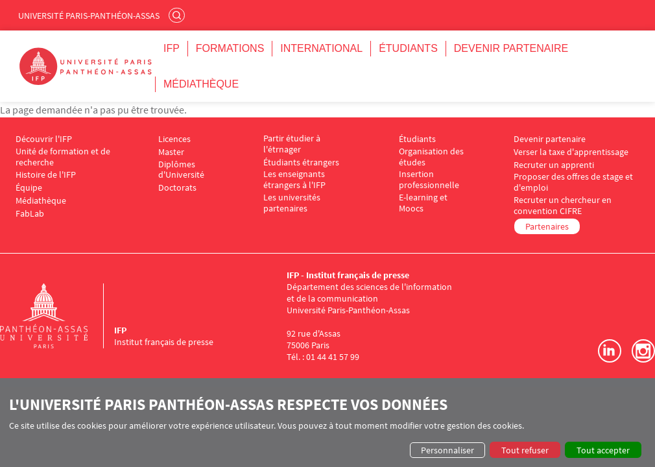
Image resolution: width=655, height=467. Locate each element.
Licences (174, 139)
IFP (171, 48)
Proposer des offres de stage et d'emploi (573, 182)
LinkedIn (609, 351)
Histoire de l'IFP (46, 174)
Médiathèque (201, 84)
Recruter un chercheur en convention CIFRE (563, 206)
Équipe (29, 187)
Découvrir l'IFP (44, 139)
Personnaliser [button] (447, 450)
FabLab (30, 213)
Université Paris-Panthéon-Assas (89, 15)
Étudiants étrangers (301, 162)
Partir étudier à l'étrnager (291, 144)
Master (171, 152)
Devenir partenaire (511, 48)
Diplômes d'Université (181, 170)
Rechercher (178, 15)
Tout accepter (603, 450)
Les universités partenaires (291, 203)
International (321, 48)
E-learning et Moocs (423, 203)
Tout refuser (525, 450)
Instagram (643, 351)
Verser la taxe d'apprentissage (571, 152)
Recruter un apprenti (554, 165)
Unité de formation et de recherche (63, 157)
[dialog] (327, 427)
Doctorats (177, 187)
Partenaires (547, 226)
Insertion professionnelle (429, 180)
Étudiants (408, 48)
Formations (230, 48)
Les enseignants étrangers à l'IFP (294, 180)
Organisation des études (431, 157)
